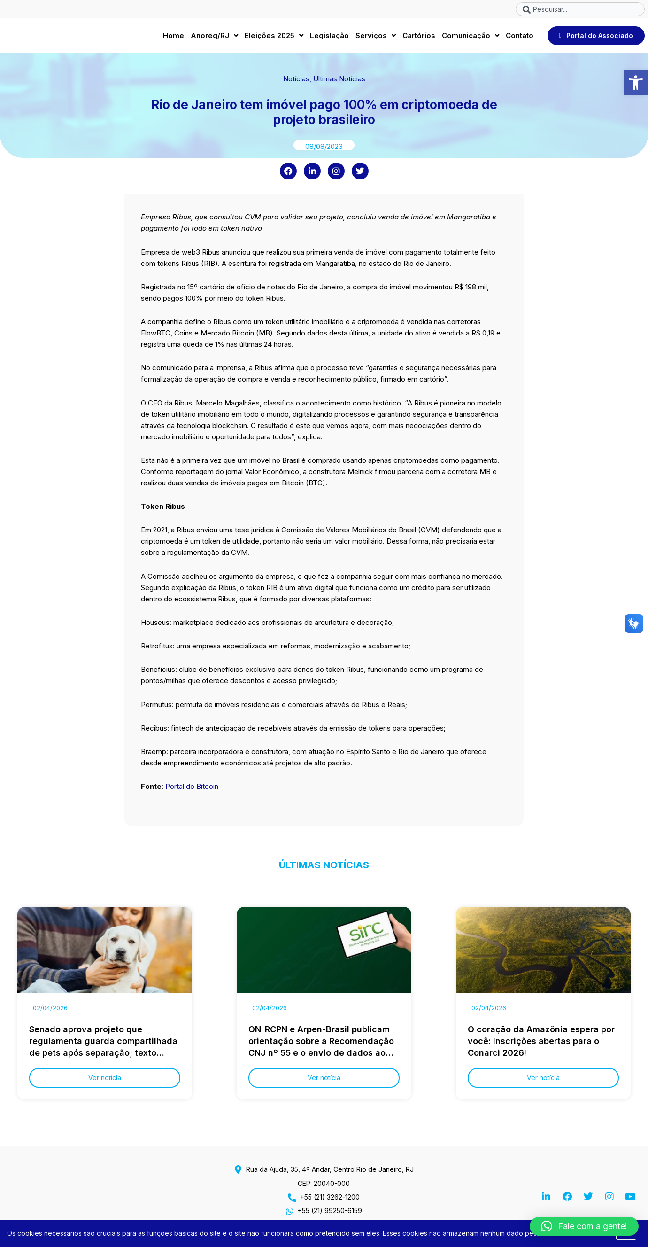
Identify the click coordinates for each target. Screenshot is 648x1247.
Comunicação (470, 38)
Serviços (375, 38)
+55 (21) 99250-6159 (330, 1211)
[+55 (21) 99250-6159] (289, 1211)
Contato (519, 37)
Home (173, 37)
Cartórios (418, 37)
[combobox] (580, 9)
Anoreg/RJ (214, 38)
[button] (636, 82)
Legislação (329, 37)
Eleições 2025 (274, 38)
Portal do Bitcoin (191, 791)
